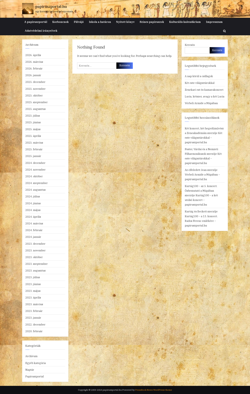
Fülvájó (79, 21)
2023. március (34, 304)
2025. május (32, 129)
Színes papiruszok (152, 21)
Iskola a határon (100, 21)
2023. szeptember (36, 263)
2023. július (32, 277)
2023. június (33, 284)
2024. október (34, 176)
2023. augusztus (35, 270)
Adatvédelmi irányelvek (41, 30)
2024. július (32, 196)
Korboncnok (60, 21)
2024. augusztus (35, 189)
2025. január (33, 156)
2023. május (32, 290)
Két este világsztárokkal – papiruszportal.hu (203, 137)
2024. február (34, 230)
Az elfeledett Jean (196, 170)
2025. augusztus (35, 109)
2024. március (34, 223)
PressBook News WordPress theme (153, 389)
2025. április (33, 136)
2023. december (35, 243)
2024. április (33, 216)
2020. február (34, 331)
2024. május (32, 210)
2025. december (35, 82)
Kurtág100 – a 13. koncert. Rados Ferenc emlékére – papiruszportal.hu (201, 220)
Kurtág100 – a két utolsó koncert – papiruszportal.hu (201, 200)
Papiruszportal (34, 376)
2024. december (35, 162)
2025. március (34, 142)
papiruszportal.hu (51, 6)
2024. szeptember (36, 183)
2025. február (34, 149)
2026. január (33, 75)
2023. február (34, 311)
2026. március (34, 61)
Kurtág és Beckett (196, 211)
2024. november (35, 169)
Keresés (190, 44)
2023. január (33, 317)
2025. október (34, 95)
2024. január (33, 236)
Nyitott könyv (125, 21)
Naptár (29, 369)
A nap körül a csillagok (199, 76)
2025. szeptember (36, 102)
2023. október (34, 257)
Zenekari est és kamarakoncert (204, 89)
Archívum (31, 356)
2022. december (35, 324)
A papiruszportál (35, 21)
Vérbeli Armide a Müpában (201, 103)
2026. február (34, 68)
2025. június (33, 122)
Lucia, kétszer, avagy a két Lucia (204, 96)
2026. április (33, 55)
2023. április (33, 297)
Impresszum (214, 21)
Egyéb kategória (35, 363)
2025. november (35, 88)
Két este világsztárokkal (199, 82)
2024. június (33, 203)
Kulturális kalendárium (185, 21)
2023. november (35, 250)
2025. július (32, 115)
